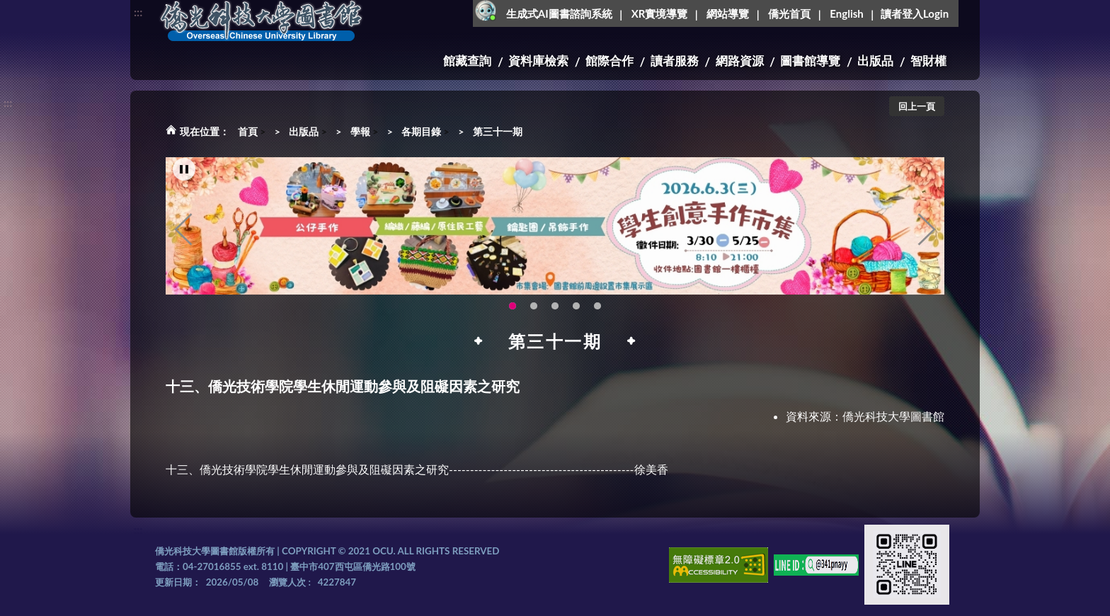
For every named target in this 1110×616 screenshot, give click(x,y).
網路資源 (740, 60)
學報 (360, 131)
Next (926, 231)
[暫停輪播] (184, 171)
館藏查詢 (467, 60)
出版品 (875, 60)
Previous (183, 231)
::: (138, 11)
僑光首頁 (789, 13)
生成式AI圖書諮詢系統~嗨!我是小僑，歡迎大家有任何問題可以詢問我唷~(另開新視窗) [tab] (597, 308)
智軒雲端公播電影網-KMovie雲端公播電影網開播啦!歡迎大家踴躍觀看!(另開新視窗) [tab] (576, 308)
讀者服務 (675, 60)
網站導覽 (727, 13)
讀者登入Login (915, 13)
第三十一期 (497, 131)
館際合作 (609, 60)
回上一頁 (916, 106)
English (846, 13)
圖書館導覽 (810, 60)
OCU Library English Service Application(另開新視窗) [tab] (533, 308)
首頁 (248, 131)
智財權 (928, 60)
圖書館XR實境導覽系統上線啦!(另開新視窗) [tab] (555, 308)
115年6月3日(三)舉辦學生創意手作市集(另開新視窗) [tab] (512, 308)
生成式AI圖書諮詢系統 (559, 13)
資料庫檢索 (538, 60)
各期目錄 (421, 131)
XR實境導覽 (659, 13)
